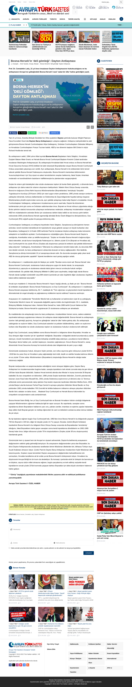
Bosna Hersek (20, 514)
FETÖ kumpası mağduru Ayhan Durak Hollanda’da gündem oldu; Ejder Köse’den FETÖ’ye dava (65, 48)
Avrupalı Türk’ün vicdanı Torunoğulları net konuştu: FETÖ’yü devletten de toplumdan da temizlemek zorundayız (110, 438)
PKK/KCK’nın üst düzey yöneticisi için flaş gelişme (107, 465)
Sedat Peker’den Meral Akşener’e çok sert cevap (110, 537)
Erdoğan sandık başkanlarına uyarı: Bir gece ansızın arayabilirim (20, 626)
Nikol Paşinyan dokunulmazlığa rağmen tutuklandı (109, 411)
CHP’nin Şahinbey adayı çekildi (109, 513)
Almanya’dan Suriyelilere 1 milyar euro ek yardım (107, 489)
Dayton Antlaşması (39, 514)
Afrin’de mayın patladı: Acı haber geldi (110, 210)
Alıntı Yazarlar (24, 64)
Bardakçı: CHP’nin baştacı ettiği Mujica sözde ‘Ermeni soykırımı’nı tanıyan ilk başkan (109, 360)
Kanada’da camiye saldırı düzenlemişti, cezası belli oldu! (109, 310)
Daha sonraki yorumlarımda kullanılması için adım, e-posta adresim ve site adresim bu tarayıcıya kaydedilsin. (46, 548)
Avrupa (31, 64)
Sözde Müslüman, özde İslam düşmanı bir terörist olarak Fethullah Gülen (89, 47)
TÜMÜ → (120, 25)
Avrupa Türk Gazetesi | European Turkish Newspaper (66, 680)
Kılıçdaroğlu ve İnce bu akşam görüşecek (109, 386)
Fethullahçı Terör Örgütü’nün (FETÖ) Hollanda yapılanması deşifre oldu (110, 48)
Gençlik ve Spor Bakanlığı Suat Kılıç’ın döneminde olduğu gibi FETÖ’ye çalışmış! (109, 259)
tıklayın (66, 508)
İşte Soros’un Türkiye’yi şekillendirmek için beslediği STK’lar (41, 47)
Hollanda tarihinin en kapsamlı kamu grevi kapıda (109, 285)
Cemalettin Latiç (29, 514)
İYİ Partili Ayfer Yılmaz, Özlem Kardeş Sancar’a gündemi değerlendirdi (55, 25)
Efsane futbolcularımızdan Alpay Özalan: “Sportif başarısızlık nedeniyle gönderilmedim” (51, 593)
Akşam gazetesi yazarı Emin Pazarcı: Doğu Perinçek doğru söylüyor (80, 593)
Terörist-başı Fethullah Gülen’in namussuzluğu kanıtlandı (18, 47)
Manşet (36, 64)
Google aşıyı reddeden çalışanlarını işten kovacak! (107, 334)
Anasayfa (14, 64)
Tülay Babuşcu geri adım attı (108, 187)
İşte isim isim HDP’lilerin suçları (109, 234)
